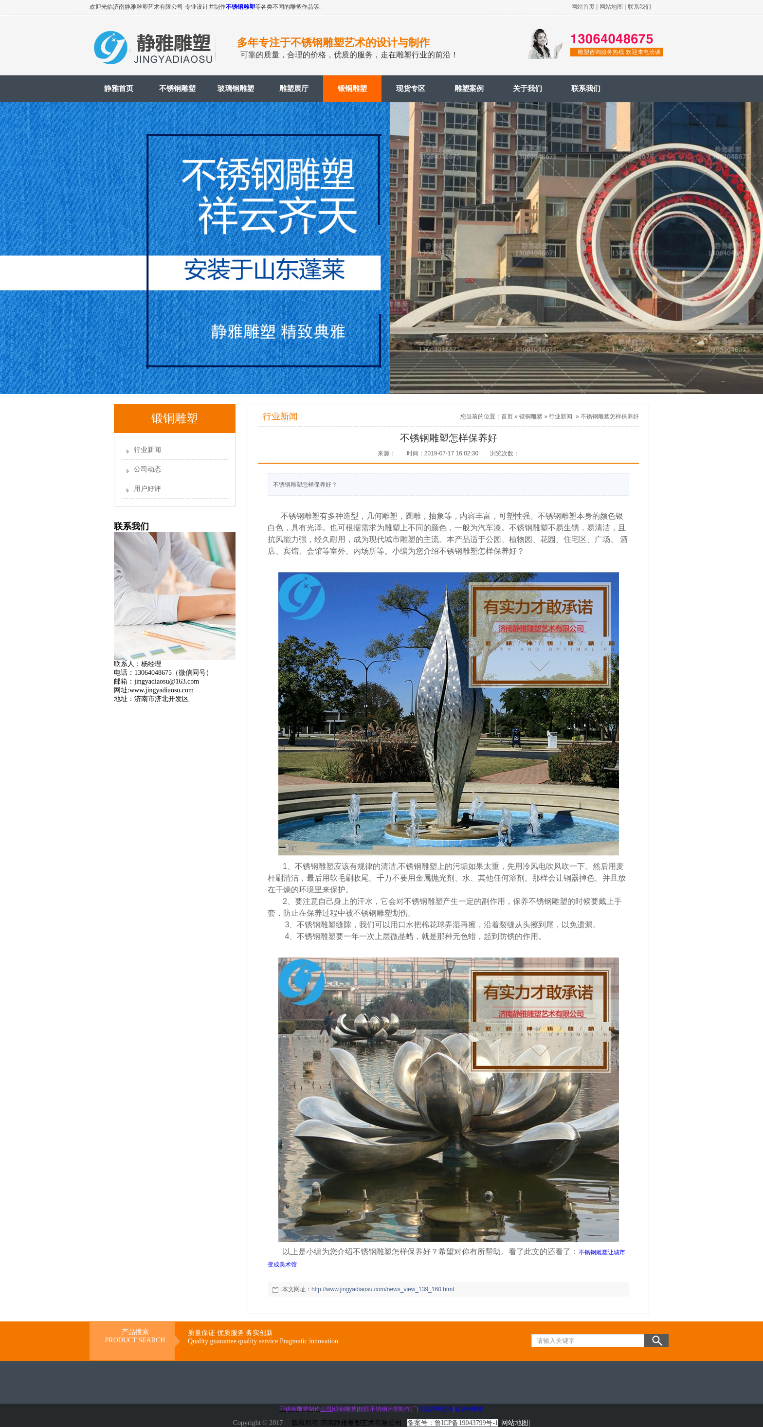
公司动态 (147, 469)
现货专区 (410, 88)
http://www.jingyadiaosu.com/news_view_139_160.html (382, 1289)
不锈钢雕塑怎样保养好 (610, 416)
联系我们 (639, 6)
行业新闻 (147, 449)
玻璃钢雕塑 (236, 88)
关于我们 (527, 88)
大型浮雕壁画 (435, 1409)
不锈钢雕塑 (240, 6)
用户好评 (147, 488)
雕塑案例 (469, 88)
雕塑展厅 (294, 88)
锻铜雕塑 (352, 88)
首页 (507, 416)
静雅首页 (118, 88)
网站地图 (611, 6)
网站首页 (583, 6)
